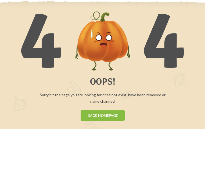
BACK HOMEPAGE (103, 115)
